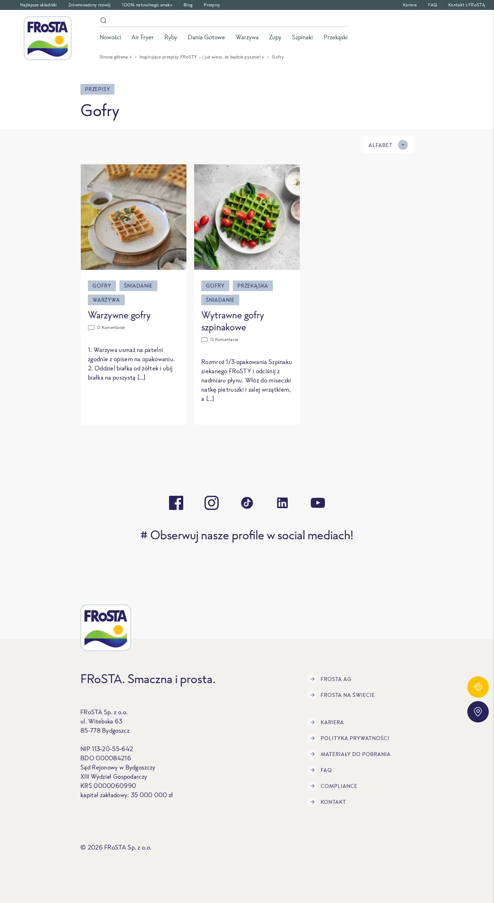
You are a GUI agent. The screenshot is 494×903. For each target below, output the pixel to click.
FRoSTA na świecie (341, 695)
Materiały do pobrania (349, 754)
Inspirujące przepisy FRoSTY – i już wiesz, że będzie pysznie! (200, 57)
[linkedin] (282, 503)
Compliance (332, 786)
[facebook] (176, 503)
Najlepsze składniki (38, 5)
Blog (188, 5)
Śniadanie (138, 285)
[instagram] (211, 503)
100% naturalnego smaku (147, 5)
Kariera (410, 5)
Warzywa (106, 299)
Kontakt (326, 802)
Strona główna (114, 57)
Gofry (101, 285)
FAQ (432, 5)
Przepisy (212, 5)
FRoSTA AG (329, 679)
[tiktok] (247, 503)
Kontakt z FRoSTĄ (466, 5)
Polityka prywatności (348, 738)
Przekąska (252, 285)
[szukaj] (224, 22)
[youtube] (318, 503)
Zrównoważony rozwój (89, 5)
